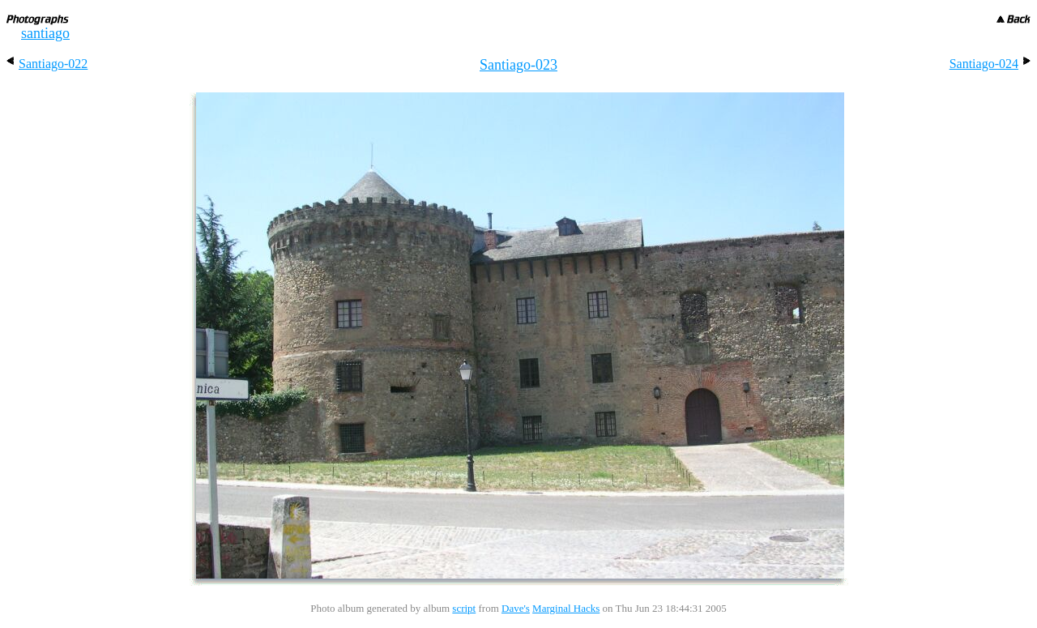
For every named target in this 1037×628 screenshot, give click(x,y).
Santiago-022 (46, 63)
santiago (45, 33)
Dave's (515, 608)
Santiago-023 (518, 65)
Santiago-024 (990, 63)
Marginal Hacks (566, 608)
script (464, 608)
